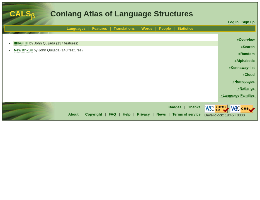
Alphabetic (245, 61)
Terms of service (186, 114)
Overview (247, 40)
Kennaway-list (243, 68)
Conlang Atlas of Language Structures (121, 13)
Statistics (185, 28)
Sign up (248, 22)
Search (249, 47)
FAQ (112, 114)
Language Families (239, 95)
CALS (22, 13)
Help (126, 114)
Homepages (244, 81)
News (161, 114)
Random (247, 54)
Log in (233, 22)
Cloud (250, 74)
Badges (175, 107)
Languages (76, 28)
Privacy (143, 114)
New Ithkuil (23, 50)
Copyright (93, 114)
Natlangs (247, 88)
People (165, 28)
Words (146, 28)
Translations (124, 28)
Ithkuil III (21, 43)
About (73, 114)
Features (99, 28)
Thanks (194, 107)
